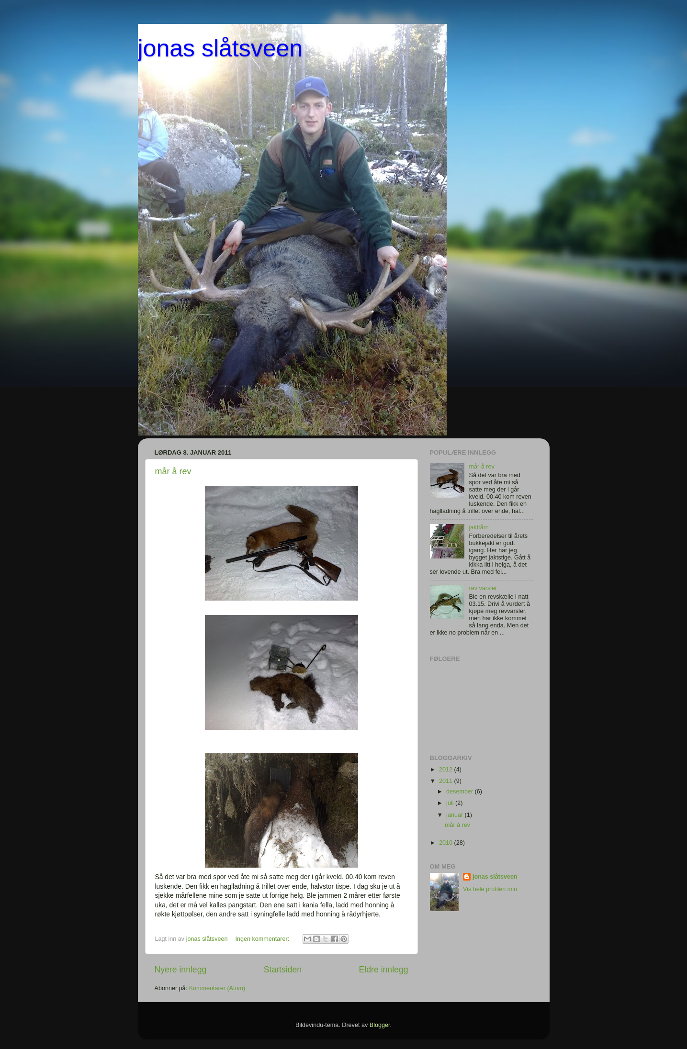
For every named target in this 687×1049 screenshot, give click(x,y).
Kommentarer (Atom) (217, 988)
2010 (446, 842)
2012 (446, 769)
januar (455, 815)
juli (450, 803)
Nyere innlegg (181, 969)
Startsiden (283, 969)
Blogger (380, 1025)
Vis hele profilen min (490, 889)
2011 (446, 781)
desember (460, 791)
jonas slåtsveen (220, 48)
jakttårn (479, 527)
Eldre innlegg (383, 969)
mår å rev (173, 471)
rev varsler (483, 588)
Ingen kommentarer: (263, 939)
